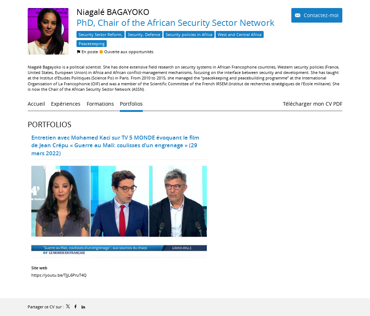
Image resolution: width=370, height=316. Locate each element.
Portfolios (49, 124)
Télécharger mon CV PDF (312, 103)
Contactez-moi (320, 15)
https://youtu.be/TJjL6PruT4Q (59, 275)
